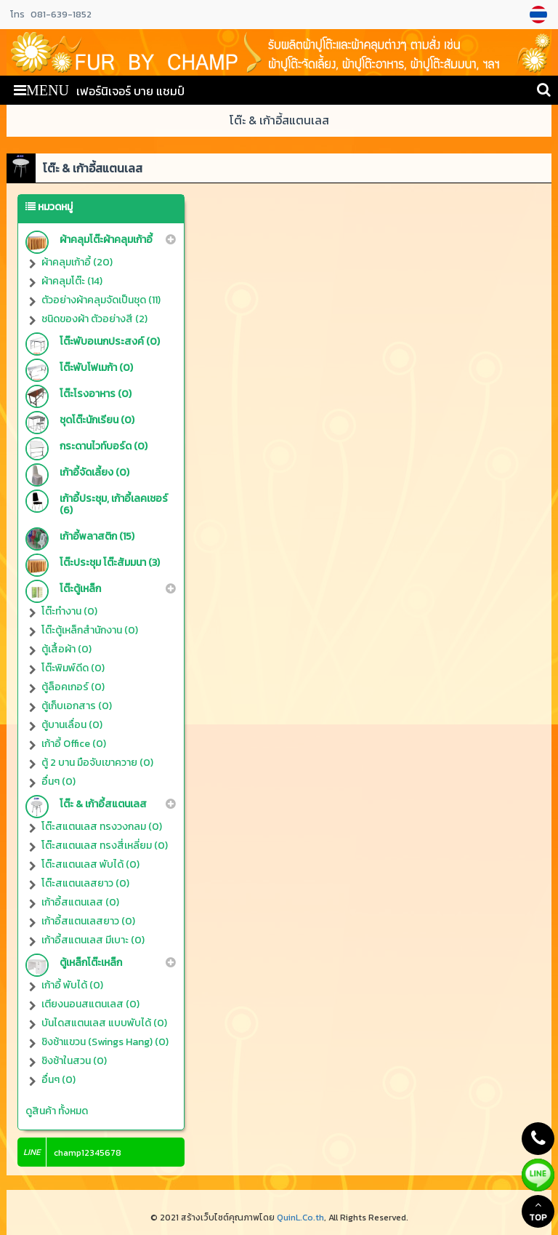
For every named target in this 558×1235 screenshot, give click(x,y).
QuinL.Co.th (300, 1217)
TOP (538, 1211)
